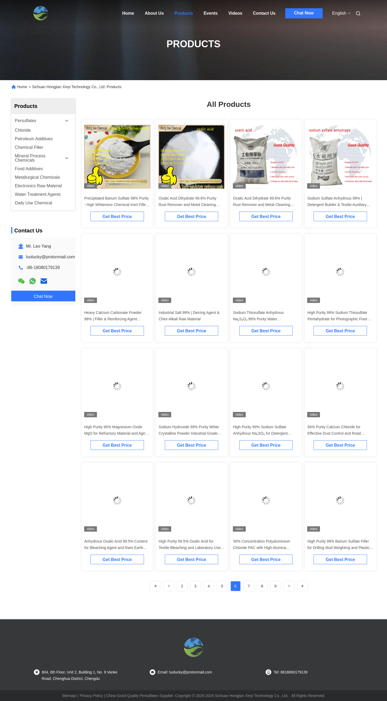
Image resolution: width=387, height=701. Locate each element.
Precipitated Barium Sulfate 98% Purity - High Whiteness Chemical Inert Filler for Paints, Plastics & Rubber (116, 204)
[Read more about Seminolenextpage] (155, 586)
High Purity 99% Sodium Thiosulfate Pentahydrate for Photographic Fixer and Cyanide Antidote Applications (337, 319)
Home (128, 13)
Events (210, 13)
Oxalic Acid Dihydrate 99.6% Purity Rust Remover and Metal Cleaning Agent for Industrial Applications (187, 204)
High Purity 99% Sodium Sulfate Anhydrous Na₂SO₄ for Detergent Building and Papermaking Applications (265, 433)
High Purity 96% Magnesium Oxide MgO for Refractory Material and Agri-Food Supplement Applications (115, 433)
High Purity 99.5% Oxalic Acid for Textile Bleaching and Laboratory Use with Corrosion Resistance (190, 547)
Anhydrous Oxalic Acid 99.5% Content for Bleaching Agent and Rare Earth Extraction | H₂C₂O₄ (116, 547)
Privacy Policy (91, 696)
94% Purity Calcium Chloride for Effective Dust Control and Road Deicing (334, 433)
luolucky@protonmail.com (50, 257)
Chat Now (304, 13)
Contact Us (264, 13)
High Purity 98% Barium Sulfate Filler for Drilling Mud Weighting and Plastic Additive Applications (338, 547)
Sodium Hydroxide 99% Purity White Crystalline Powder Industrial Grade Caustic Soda (189, 433)
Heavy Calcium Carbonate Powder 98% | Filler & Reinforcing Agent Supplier (113, 319)
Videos (235, 13)
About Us (154, 13)
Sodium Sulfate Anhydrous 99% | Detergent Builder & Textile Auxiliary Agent (337, 204)
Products (183, 13)
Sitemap (69, 696)
